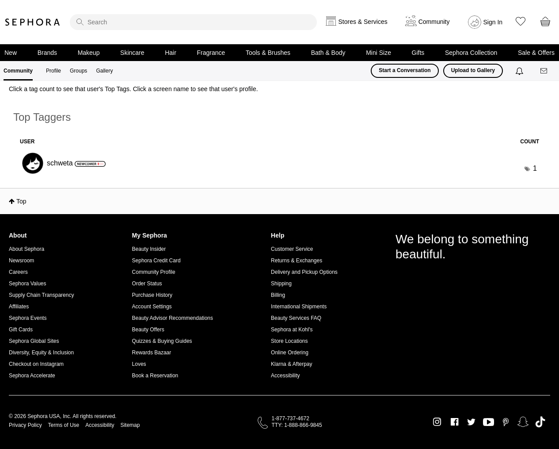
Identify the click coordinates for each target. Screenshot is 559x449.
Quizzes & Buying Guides (162, 341)
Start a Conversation (404, 70)
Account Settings (152, 306)
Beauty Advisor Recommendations (172, 318)
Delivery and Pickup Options (304, 272)
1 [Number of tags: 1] (535, 168)
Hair (170, 52)
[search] (193, 22)
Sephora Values (27, 283)
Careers (18, 272)
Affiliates (19, 306)
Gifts (418, 52)
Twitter (471, 422)
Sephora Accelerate (32, 375)
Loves (139, 364)
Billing (278, 295)
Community (18, 71)
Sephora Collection (471, 52)
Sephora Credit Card (156, 260)
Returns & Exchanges (296, 260)
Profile (53, 71)
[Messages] (544, 71)
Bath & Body (328, 52)
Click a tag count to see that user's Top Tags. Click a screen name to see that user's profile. (133, 88)
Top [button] (21, 201)
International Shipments (299, 306)
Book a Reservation (155, 375)
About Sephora (26, 249)
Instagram (437, 422)
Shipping (281, 283)
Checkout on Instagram (36, 364)
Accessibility (285, 375)
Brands (47, 52)
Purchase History (152, 295)
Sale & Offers (536, 52)
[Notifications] (520, 70)
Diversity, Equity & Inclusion (41, 352)
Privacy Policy (25, 425)
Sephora (32, 22)
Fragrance (211, 52)
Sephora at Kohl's (291, 329)
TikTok (540, 422)
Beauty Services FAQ (296, 318)
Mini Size (378, 52)
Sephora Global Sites (34, 341)
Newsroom (21, 260)
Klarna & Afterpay (291, 364)
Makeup (89, 52)
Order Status (147, 283)
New (10, 52)
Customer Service (292, 249)
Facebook (454, 422)
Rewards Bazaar (151, 352)
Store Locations (289, 341)
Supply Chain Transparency (41, 295)
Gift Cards (21, 329)
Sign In (493, 22)
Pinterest (505, 422)
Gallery (104, 71)
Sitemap (130, 425)
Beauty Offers (148, 329)
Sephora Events (27, 318)
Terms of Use (64, 425)
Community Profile (153, 272)
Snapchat (523, 422)
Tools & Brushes (268, 52)
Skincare (132, 52)
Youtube (488, 422)
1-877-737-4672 (290, 418)
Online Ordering (289, 352)
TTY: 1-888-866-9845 (297, 425)
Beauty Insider (149, 249)
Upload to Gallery (473, 70)
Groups (78, 71)
